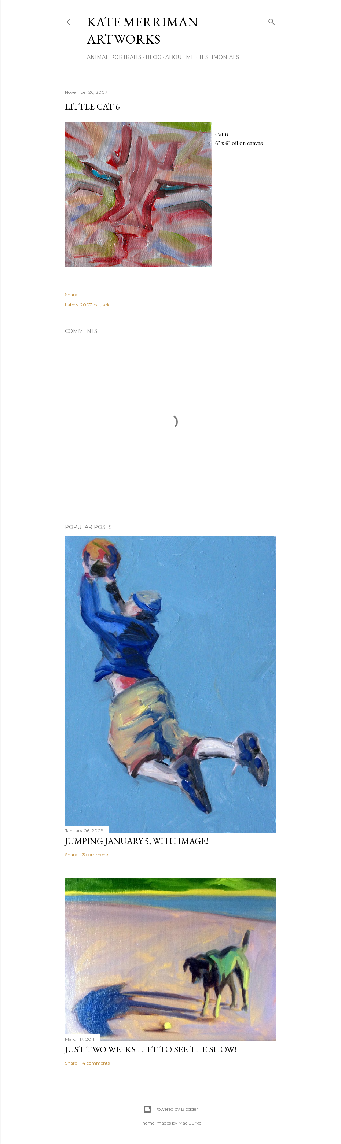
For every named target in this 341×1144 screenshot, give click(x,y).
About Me (180, 57)
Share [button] (71, 294)
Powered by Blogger (170, 1109)
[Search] (271, 20)
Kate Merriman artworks (142, 30)
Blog (153, 57)
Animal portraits (114, 57)
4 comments (96, 1063)
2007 (86, 304)
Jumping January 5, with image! (136, 841)
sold (107, 304)
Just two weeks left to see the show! (151, 1049)
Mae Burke (190, 1123)
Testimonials (219, 57)
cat (97, 304)
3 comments (95, 854)
